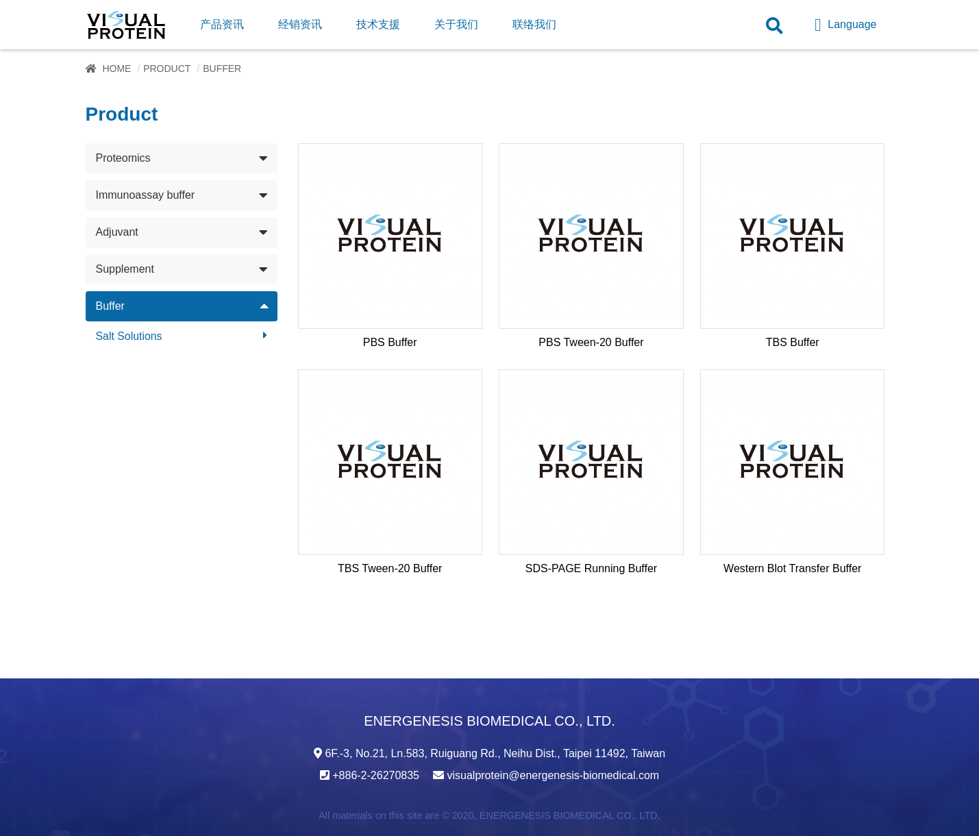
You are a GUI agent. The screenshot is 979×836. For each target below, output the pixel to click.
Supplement (125, 269)
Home (116, 68)
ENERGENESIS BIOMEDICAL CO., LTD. (570, 815)
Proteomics (123, 158)
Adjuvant (117, 232)
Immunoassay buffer (145, 195)
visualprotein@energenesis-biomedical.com (553, 775)
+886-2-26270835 (375, 775)
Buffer (110, 306)
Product (166, 68)
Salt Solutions (129, 336)
